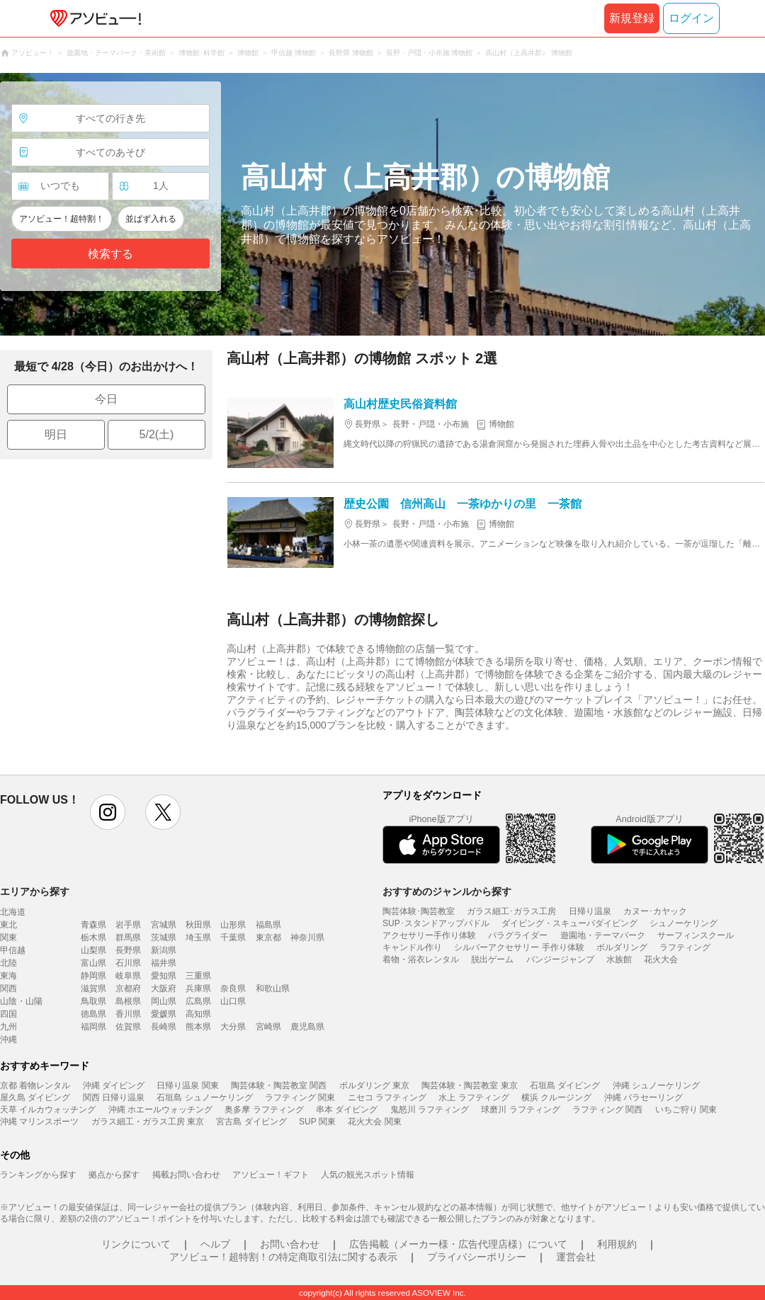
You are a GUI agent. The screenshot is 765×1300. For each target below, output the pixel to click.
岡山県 (163, 1001)
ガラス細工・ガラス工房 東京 (147, 1122)
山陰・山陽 (21, 1001)
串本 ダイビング (347, 1109)
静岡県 (93, 976)
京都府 (128, 988)
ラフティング (684, 947)
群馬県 (128, 937)
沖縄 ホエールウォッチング (160, 1109)
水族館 (619, 959)
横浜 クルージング (556, 1097)
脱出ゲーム (492, 959)
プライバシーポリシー (476, 1256)
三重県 (198, 976)
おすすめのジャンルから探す (446, 891)
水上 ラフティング (473, 1097)
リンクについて (136, 1244)
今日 (106, 399)
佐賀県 (128, 1027)
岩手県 (128, 925)
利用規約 (617, 1244)
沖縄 (8, 1039)
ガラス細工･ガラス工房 (511, 911)
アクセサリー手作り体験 (429, 935)
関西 (8, 988)
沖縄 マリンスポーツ (39, 1122)
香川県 (128, 1014)
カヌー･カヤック (655, 911)
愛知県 (163, 976)
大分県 (233, 1027)
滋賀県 (93, 988)
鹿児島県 (307, 1027)
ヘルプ (215, 1244)
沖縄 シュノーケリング (656, 1085)
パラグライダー (518, 935)
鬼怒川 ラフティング (429, 1109)
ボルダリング (621, 947)
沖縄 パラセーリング (643, 1097)
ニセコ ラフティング (387, 1097)
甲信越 (13, 950)
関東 (8, 937)
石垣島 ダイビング (565, 1085)
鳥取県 (93, 1001)
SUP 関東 (317, 1122)
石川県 (128, 963)
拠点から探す (114, 1175)
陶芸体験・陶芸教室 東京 (469, 1085)
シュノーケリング (684, 923)
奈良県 (233, 988)
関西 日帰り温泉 (113, 1097)
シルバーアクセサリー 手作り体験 (519, 947)
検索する (110, 254)
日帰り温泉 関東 (187, 1085)
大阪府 (163, 988)
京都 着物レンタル (35, 1085)
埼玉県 (198, 937)
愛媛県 (163, 1014)
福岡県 (93, 1027)
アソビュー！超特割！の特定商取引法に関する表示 (283, 1256)
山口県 (233, 1001)
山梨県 (93, 950)
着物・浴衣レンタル (420, 959)
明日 (56, 434)
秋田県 (198, 925)
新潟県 (163, 950)
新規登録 (631, 18)
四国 (8, 1014)
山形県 (233, 925)
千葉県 (233, 937)
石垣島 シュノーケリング (204, 1097)
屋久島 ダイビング (35, 1097)
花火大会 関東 (374, 1122)
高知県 (198, 1014)
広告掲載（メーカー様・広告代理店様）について (458, 1244)
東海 (8, 976)
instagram (107, 812)
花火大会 (661, 959)
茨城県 (163, 937)
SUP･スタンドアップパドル (435, 923)
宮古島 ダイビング (251, 1122)
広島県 (198, 1001)
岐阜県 (128, 976)
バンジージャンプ (560, 959)
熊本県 (198, 1027)
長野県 (128, 950)
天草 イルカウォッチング (48, 1109)
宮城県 (163, 925)
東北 (8, 925)
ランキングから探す (38, 1175)
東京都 (268, 937)
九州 (8, 1027)
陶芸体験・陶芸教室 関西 (279, 1085)
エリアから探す (34, 891)
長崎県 (163, 1027)
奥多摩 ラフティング (264, 1109)
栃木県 (93, 937)
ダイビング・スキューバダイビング (570, 923)
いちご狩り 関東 (686, 1109)
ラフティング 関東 (300, 1097)
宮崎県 (268, 1027)
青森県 (93, 925)
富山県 (93, 963)
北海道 (13, 912)
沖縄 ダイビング (113, 1085)
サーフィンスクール (695, 935)
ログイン (691, 18)
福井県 (163, 963)
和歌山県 (273, 988)
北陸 (8, 963)
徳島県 (93, 1014)
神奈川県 (307, 937)
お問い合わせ (289, 1244)
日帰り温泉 (590, 911)
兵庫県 (198, 988)
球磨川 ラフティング (520, 1109)
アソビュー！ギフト (270, 1175)
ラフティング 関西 (607, 1109)
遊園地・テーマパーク (602, 935)
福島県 (268, 925)
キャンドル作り (412, 947)
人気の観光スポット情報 (367, 1175)
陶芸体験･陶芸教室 (418, 911)
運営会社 (576, 1256)
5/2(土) (157, 434)
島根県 (128, 1001)
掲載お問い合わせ (186, 1175)
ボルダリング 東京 (374, 1085)
